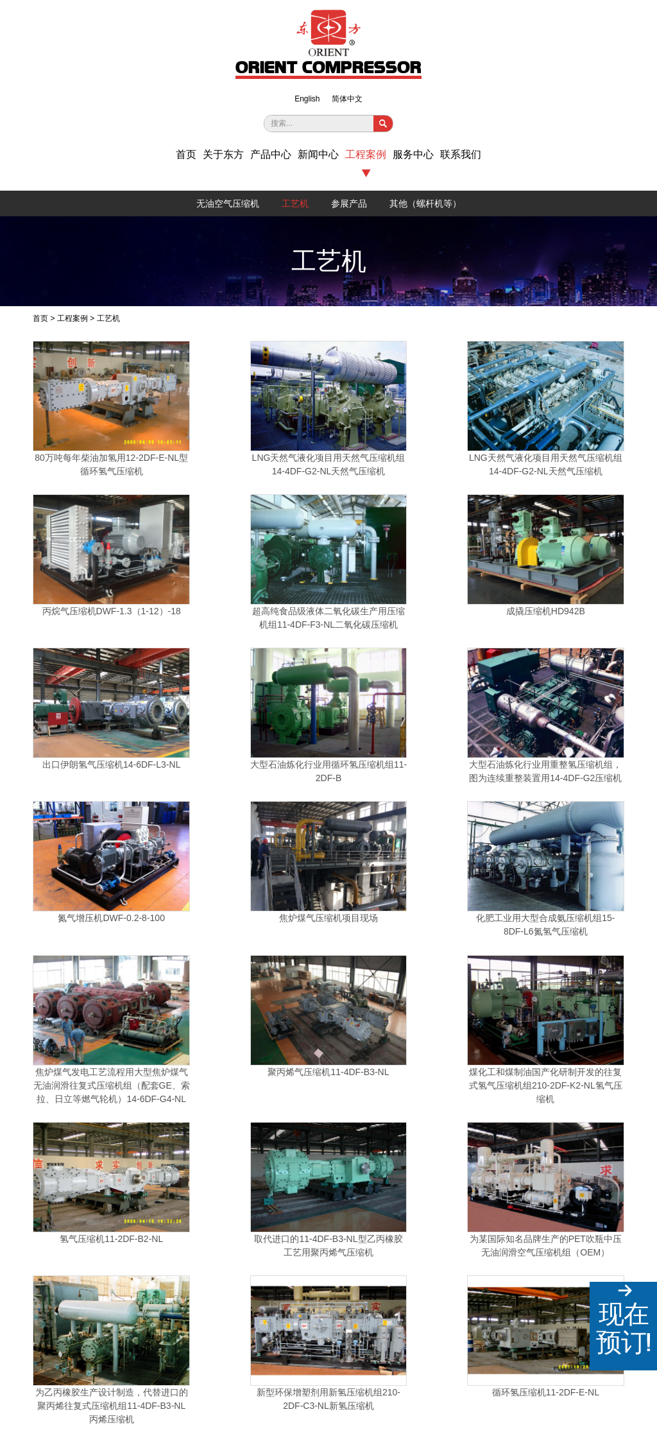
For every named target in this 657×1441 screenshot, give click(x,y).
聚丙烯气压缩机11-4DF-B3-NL (448, 699)
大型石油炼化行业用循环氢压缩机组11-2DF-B (329, 563)
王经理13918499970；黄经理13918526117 (194, 1273)
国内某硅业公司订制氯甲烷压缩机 (248, 1168)
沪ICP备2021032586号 (214, 1404)
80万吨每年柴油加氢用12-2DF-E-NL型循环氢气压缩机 (89, 426)
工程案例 (365, 155)
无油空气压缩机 (227, 203)
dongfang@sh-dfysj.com (161, 1292)
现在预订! (623, 1328)
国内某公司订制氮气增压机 (408, 1166)
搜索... (282, 123)
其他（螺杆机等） (425, 203)
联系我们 (460, 155)
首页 (186, 155)
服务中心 (413, 155)
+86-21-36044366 (150, 1253)
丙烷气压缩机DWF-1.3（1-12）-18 (448, 426)
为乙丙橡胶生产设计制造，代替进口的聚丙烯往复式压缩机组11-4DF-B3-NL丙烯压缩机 (448, 877)
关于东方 (223, 155)
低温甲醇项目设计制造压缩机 (448, 1013)
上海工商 (608, 1412)
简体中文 (347, 99)
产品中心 (270, 155)
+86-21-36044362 (221, 1253)
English (307, 99)
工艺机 (295, 203)
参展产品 (349, 203)
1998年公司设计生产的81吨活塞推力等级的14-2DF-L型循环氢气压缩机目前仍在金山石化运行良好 (329, 1027)
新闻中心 (318, 155)
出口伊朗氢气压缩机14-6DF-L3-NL (209, 563)
